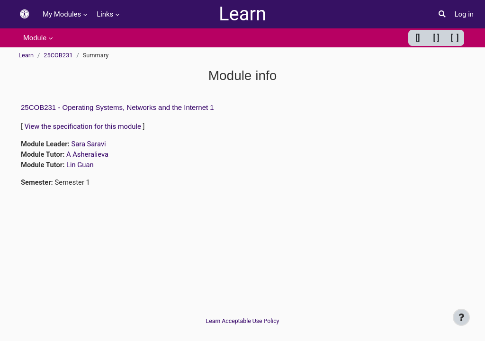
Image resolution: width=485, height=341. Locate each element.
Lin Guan (80, 165)
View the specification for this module (84, 126)
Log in (464, 14)
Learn (242, 14)
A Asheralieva (88, 155)
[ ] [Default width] (436, 37)
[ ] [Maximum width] (455, 37)
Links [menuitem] (105, 14)
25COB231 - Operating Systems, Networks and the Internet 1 (117, 107)
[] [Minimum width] (418, 37)
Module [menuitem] (35, 38)
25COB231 (58, 55)
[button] (24, 14)
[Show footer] (461, 317)
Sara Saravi (89, 144)
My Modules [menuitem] (62, 14)
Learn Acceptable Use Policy (243, 320)
